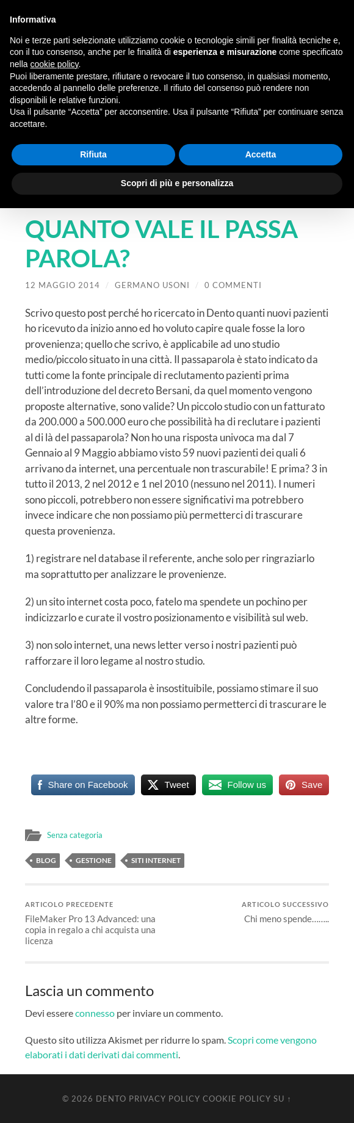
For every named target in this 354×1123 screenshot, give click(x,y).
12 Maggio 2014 (62, 285)
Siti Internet (156, 860)
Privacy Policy (164, 1098)
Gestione (94, 860)
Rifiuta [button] (93, 154)
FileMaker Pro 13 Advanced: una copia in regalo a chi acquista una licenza (99, 923)
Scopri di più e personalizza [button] (177, 183)
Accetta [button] (260, 154)
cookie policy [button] (54, 64)
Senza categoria (76, 835)
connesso (95, 1013)
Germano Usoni (152, 285)
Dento (111, 1098)
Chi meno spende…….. (285, 912)
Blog (46, 860)
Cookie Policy (237, 1098)
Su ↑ (282, 1098)
